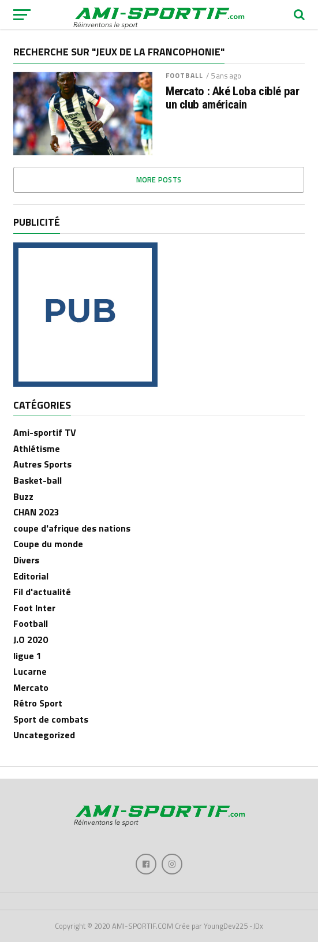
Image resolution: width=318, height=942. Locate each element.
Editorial (30, 576)
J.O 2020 (30, 639)
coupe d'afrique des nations (71, 528)
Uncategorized (44, 735)
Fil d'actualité (42, 592)
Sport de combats (50, 719)
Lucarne (30, 671)
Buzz (23, 496)
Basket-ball (37, 480)
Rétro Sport (37, 703)
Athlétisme (36, 448)
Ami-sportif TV (44, 432)
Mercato (30, 687)
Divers (26, 560)
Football (184, 75)
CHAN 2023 (36, 512)
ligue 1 (27, 656)
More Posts (159, 179)
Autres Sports (42, 464)
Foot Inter (34, 608)
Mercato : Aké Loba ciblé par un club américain (232, 98)
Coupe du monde (48, 544)
